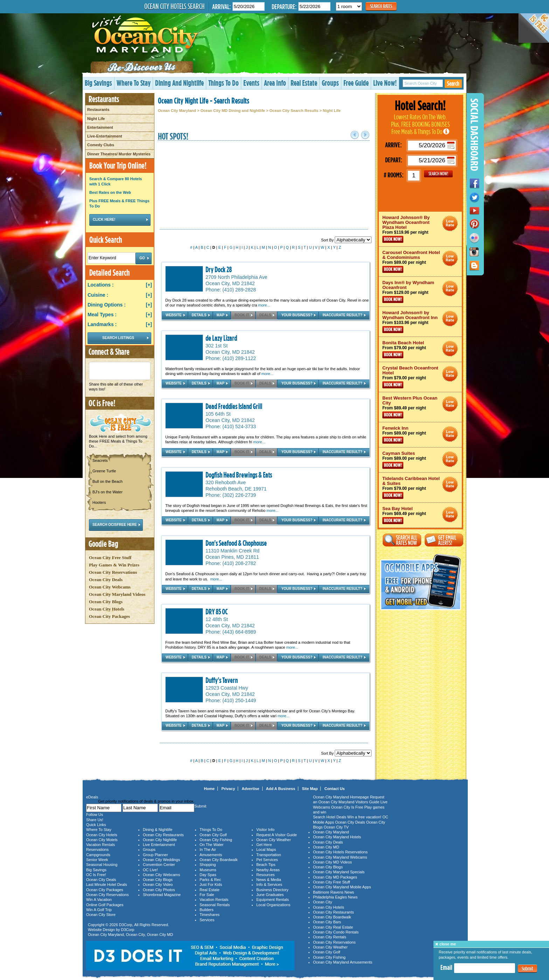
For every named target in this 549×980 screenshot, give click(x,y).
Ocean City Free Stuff (110, 557)
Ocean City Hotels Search (174, 6)
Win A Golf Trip (99, 910)
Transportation (268, 855)
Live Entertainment (159, 844)
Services (207, 920)
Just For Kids (211, 884)
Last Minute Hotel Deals (106, 884)
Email (446, 967)
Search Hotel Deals (329, 817)
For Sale (207, 895)
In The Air (208, 849)
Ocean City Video (158, 884)
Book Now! (392, 239)
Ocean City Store (101, 914)
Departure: (284, 6)
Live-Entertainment (104, 136)
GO (438, 173)
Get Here (264, 844)
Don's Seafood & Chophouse (236, 543)
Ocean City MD (160, 934)
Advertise (250, 789)
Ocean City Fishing (216, 840)
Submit (527, 969)
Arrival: (221, 6)
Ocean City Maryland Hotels (337, 837)
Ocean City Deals (106, 579)
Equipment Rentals (272, 899)
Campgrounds (98, 855)
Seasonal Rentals (215, 905)
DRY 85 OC (217, 611)
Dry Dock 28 (219, 269)
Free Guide (356, 82)
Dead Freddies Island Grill (234, 406)
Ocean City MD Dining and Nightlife (232, 110)
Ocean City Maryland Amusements (342, 962)
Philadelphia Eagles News (335, 897)
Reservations (97, 849)
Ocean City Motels (102, 840)
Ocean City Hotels (106, 609)
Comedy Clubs (100, 145)
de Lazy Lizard (221, 338)
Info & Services (269, 884)
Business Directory (272, 890)
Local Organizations (273, 905)
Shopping (208, 864)
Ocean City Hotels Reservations (340, 852)
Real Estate (304, 82)
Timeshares (210, 914)
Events (251, 82)
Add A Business (281, 789)
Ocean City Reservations (113, 572)
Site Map (310, 789)
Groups (330, 82)
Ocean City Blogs (106, 601)
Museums (208, 870)
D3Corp (125, 925)
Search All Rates (402, 540)
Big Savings (98, 82)
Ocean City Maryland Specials (338, 872)
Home (209, 789)
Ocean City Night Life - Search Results (203, 100)
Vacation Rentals (100, 844)
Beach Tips (265, 864)
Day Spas (208, 875)
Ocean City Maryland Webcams (340, 857)
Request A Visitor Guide (276, 835)
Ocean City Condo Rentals (336, 932)
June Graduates (270, 895)
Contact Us (334, 789)
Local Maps (266, 849)
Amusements (211, 855)
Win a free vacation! (364, 817)
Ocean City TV (336, 827)
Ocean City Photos (159, 890)
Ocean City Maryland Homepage (341, 797)
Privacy (228, 789)
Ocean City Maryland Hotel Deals (450, 223)
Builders (207, 910)
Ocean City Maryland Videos (117, 594)
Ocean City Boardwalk (219, 860)
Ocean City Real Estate (333, 927)
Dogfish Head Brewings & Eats (239, 475)
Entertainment (100, 127)
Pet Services (267, 860)
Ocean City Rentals (329, 937)
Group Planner (155, 855)
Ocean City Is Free (347, 807)
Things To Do (223, 82)
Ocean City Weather (273, 840)
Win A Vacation (99, 899)
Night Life (96, 119)
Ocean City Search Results (293, 110)
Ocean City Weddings (161, 860)
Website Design (101, 930)
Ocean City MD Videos (332, 862)
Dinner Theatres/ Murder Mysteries (119, 154)
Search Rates (381, 6)
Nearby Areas (268, 870)
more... (264, 305)
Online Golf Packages (104, 905)
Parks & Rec (210, 879)
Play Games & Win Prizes (114, 564)
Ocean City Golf (213, 835)
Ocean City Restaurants (163, 835)
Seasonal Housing (101, 864)
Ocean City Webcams (110, 587)
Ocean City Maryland (177, 110)
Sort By (346, 240)
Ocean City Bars (327, 922)
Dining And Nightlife (179, 82)
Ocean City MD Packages (335, 877)
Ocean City (135, 934)
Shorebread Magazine (162, 895)
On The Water (211, 844)
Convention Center (159, 864)
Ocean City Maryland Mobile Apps (342, 887)
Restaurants (98, 109)
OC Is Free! (96, 875)
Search (453, 83)
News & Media (268, 879)
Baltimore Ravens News (333, 892)
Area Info (275, 82)
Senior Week (97, 860)
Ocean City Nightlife (160, 840)
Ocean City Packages (109, 616)
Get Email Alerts (444, 540)
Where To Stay (134, 82)
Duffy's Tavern (222, 680)
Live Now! (385, 82)
